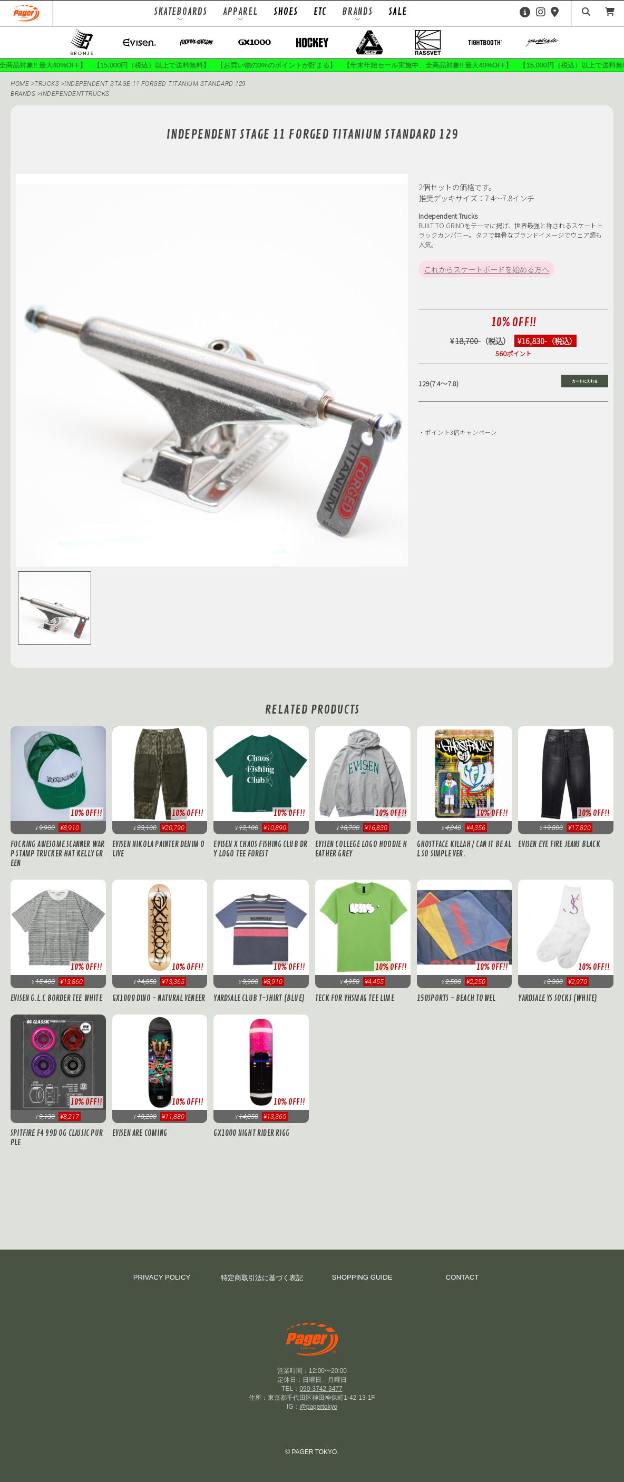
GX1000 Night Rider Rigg (251, 1133)
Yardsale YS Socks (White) (557, 998)
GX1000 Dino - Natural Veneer (159, 998)
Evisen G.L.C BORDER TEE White (56, 998)
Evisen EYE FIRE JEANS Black (559, 844)
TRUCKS (47, 83)
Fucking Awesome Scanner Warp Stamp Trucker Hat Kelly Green (57, 854)
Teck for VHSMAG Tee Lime (354, 998)
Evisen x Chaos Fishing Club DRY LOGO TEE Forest (260, 849)
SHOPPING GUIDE (361, 1277)
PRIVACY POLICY (162, 1277)
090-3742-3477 (320, 1388)
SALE (397, 11)
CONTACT (462, 1277)
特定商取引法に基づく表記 (262, 1278)
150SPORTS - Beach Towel (456, 998)
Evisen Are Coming (139, 1133)
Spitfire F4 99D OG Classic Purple (57, 1137)
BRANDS (23, 93)
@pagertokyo (319, 1406)
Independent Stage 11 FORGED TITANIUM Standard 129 (155, 83)
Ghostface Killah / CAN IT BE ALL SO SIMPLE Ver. (464, 849)
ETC (320, 11)
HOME (20, 83)
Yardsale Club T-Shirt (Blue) (259, 998)
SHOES (286, 11)
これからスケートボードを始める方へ (486, 269)
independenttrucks (75, 93)
